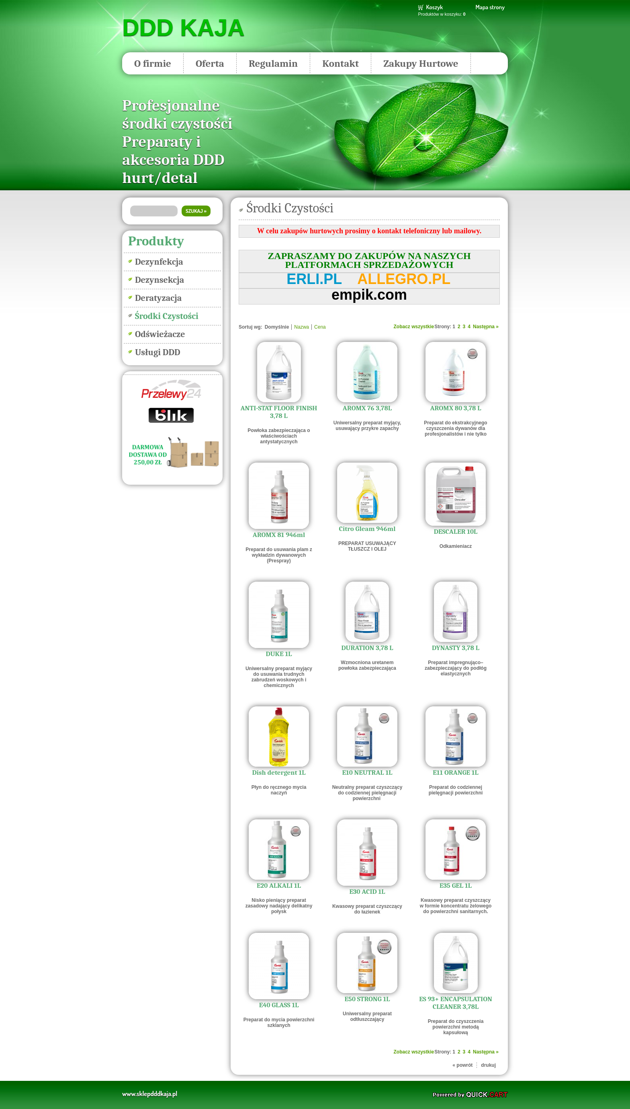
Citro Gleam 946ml (367, 529)
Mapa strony (490, 7)
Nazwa (301, 327)
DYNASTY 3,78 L (455, 648)
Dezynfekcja (159, 262)
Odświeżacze (160, 334)
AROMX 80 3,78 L (455, 408)
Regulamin (273, 63)
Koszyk (434, 7)
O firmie (152, 63)
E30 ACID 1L (367, 891)
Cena (320, 327)
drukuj (488, 1065)
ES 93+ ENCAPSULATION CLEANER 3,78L (455, 1002)
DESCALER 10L (456, 531)
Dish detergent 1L (278, 772)
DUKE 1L (279, 654)
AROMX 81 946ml (279, 535)
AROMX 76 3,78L (367, 408)
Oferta (210, 63)
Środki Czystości (166, 316)
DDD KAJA (183, 27)
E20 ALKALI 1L (279, 885)
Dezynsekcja (159, 280)
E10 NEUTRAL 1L (367, 772)
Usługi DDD (157, 352)
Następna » (486, 326)
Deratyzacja (158, 298)
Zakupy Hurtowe (420, 63)
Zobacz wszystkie (414, 326)
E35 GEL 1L (456, 885)
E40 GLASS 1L (279, 1005)
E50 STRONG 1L (367, 999)
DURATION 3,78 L (367, 648)
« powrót (462, 1065)
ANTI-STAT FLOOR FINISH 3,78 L (278, 412)
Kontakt (340, 63)
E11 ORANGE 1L (456, 772)
